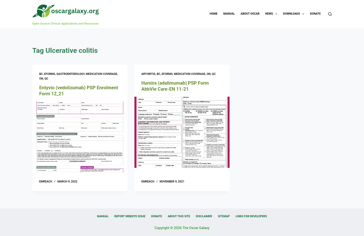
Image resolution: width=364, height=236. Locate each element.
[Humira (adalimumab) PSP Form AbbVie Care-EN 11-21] (182, 132)
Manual (229, 13)
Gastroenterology (70, 74)
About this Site (179, 216)
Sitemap (224, 216)
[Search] (330, 14)
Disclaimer (204, 216)
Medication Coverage (101, 74)
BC (41, 74)
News (272, 14)
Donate (315, 13)
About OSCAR (250, 13)
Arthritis (148, 74)
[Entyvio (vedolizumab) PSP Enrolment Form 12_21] (79, 137)
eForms (49, 74)
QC (46, 78)
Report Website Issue (130, 216)
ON (41, 78)
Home (214, 13)
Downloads (294, 14)
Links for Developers (251, 216)
